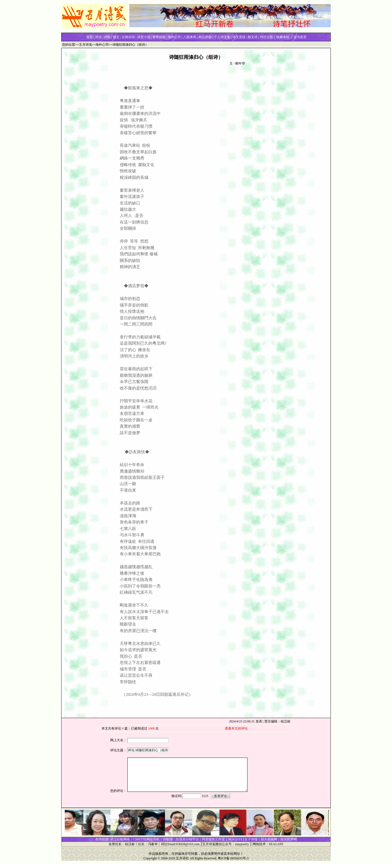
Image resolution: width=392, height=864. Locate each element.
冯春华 (153, 844)
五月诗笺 (85, 45)
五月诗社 (182, 858)
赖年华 (240, 63)
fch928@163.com (188, 844)
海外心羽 (102, 45)
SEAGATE (276, 844)
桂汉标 (130, 844)
